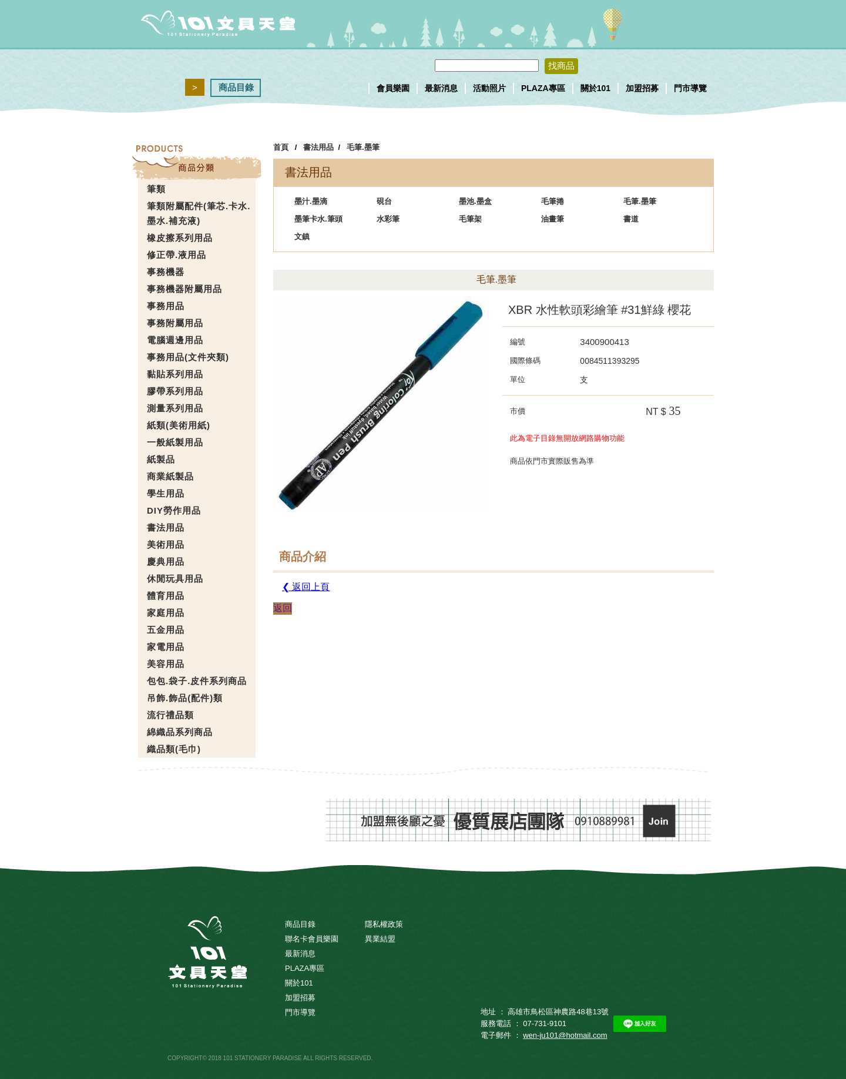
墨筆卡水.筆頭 (318, 219)
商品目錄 (236, 87)
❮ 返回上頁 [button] (306, 587)
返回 (282, 608)
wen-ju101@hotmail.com (565, 1035)
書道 (631, 219)
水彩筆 (388, 219)
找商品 (561, 66)
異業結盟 (380, 938)
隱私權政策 (384, 924)
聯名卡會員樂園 (311, 938)
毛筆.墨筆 (363, 147)
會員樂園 (393, 88)
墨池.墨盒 (475, 201)
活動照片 (489, 88)
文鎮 (302, 236)
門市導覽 (690, 88)
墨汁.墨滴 (310, 201)
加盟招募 (642, 88)
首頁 (280, 147)
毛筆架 (470, 219)
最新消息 (441, 88)
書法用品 (318, 147)
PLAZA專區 (543, 88)
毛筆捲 (552, 201)
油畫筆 (552, 219)
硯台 (384, 201)
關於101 (595, 88)
